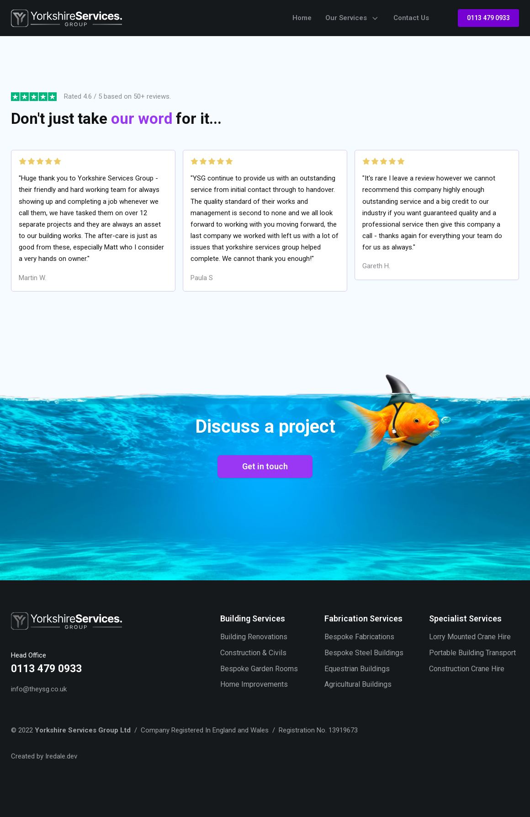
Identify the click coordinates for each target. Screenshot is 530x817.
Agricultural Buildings (358, 684)
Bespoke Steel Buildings (363, 652)
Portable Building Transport (472, 652)
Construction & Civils (253, 652)
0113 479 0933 (488, 17)
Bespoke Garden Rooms (259, 668)
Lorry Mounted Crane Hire (470, 636)
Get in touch (265, 466)
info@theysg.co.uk (39, 689)
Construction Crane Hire (466, 668)
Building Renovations (253, 636)
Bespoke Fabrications (359, 636)
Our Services (352, 18)
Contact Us (411, 18)
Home (302, 18)
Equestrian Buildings (357, 668)
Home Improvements (254, 684)
